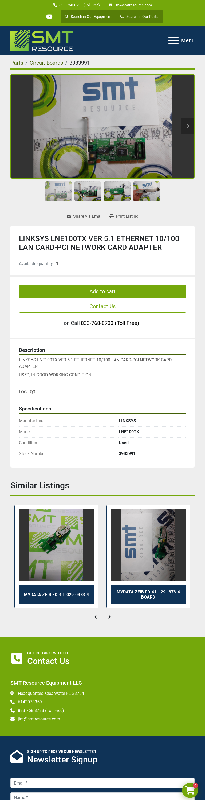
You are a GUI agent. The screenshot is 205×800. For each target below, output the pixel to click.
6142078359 (30, 701)
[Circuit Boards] (46, 63)
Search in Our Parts (139, 16)
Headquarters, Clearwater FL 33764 (51, 693)
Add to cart (102, 291)
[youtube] (49, 16)
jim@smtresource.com (133, 5)
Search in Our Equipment (88, 16)
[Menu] (173, 40)
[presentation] (95, 616)
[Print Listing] (124, 216)
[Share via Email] (84, 216)
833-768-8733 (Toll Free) (79, 5)
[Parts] (16, 63)
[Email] (102, 783)
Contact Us (102, 306)
